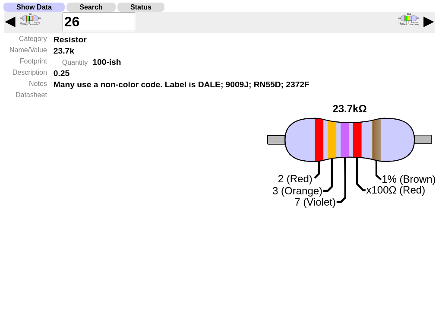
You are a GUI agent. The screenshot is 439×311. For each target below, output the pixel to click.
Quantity (75, 62)
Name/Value (28, 50)
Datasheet (31, 94)
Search (90, 7)
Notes (38, 83)
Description (30, 72)
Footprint (33, 61)
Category (33, 38)
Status (141, 7)
